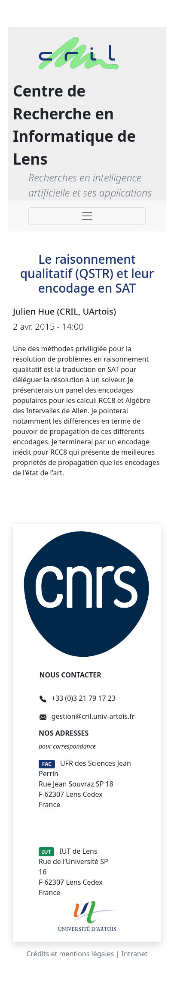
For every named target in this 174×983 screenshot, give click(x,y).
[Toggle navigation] (87, 216)
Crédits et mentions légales (70, 953)
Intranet (135, 953)
